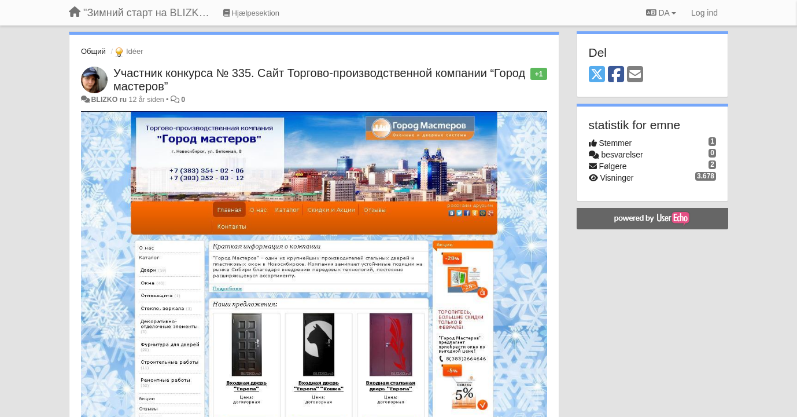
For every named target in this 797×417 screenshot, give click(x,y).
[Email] (635, 75)
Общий (93, 51)
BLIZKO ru (109, 100)
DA (661, 12)
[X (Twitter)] (597, 75)
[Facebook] (616, 75)
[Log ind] (704, 13)
